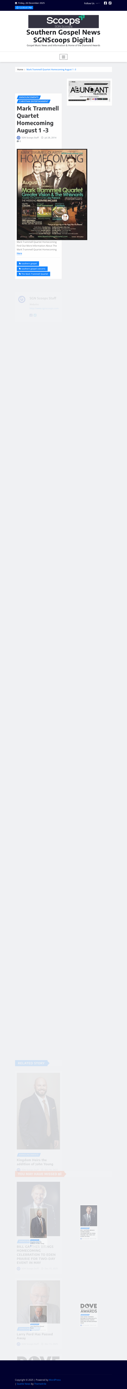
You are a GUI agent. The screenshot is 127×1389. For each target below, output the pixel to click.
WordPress (55, 1379)
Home (20, 70)
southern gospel (29, 289)
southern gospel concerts (33, 294)
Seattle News (23, 1383)
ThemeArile (40, 1383)
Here (19, 279)
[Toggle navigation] (63, 57)
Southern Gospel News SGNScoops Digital (63, 36)
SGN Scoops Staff (30, 163)
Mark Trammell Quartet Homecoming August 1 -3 (51, 70)
